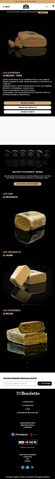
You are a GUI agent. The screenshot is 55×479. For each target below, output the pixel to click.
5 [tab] (30, 304)
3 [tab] (27, 304)
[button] (43, 12)
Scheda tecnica (27, 112)
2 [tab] (28, 246)
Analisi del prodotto (27, 107)
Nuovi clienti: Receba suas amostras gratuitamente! (22, 12)
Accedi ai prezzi (27, 103)
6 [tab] (32, 304)
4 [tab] (28, 304)
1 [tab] (27, 246)
